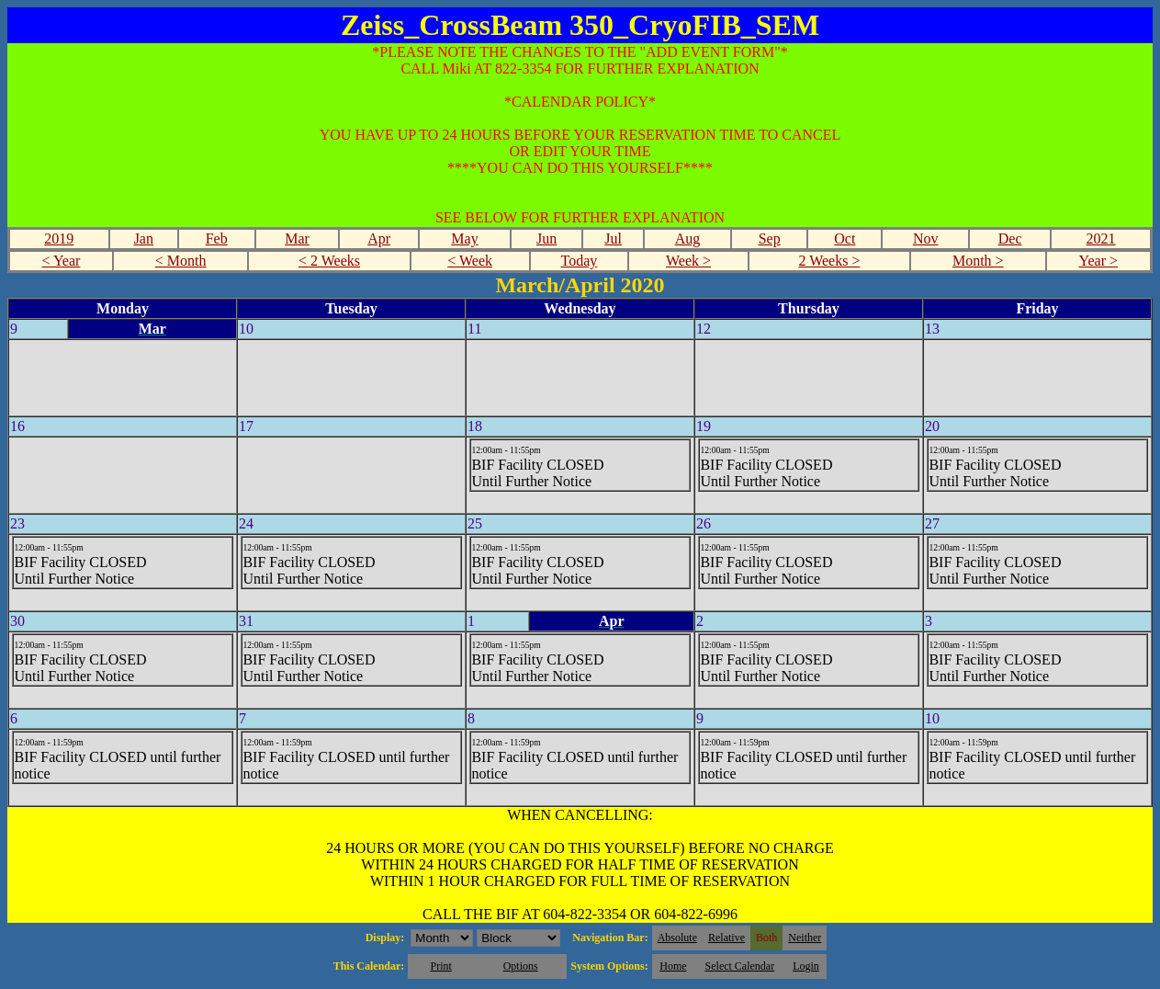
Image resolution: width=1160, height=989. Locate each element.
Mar (297, 238)
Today (578, 260)
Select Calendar (740, 966)
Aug (688, 238)
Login (806, 966)
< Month (181, 260)
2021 (1101, 238)
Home (672, 966)
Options (520, 966)
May (464, 238)
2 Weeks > (829, 260)
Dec (1010, 238)
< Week (469, 260)
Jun (546, 238)
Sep (770, 238)
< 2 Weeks (329, 260)
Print (440, 966)
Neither (804, 937)
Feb (217, 238)
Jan (143, 238)
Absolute (677, 937)
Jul (613, 238)
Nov (926, 238)
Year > (1099, 260)
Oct (844, 238)
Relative (726, 937)
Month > (978, 260)
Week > (688, 260)
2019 (58, 238)
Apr (378, 238)
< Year (60, 260)
